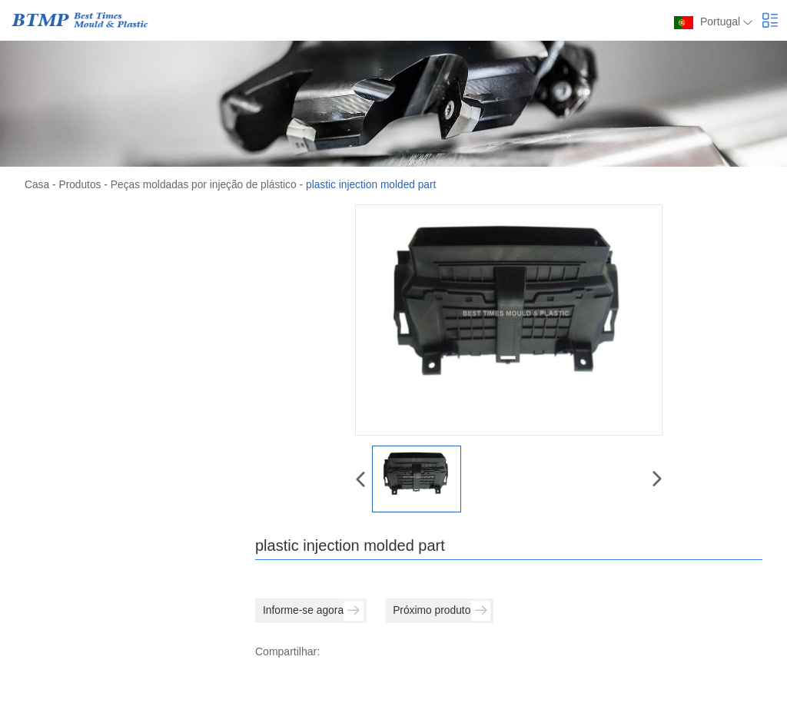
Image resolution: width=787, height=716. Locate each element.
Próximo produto (444, 611)
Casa (37, 184)
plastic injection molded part (377, 184)
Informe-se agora (314, 611)
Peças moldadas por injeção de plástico (207, 184)
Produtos (80, 184)
